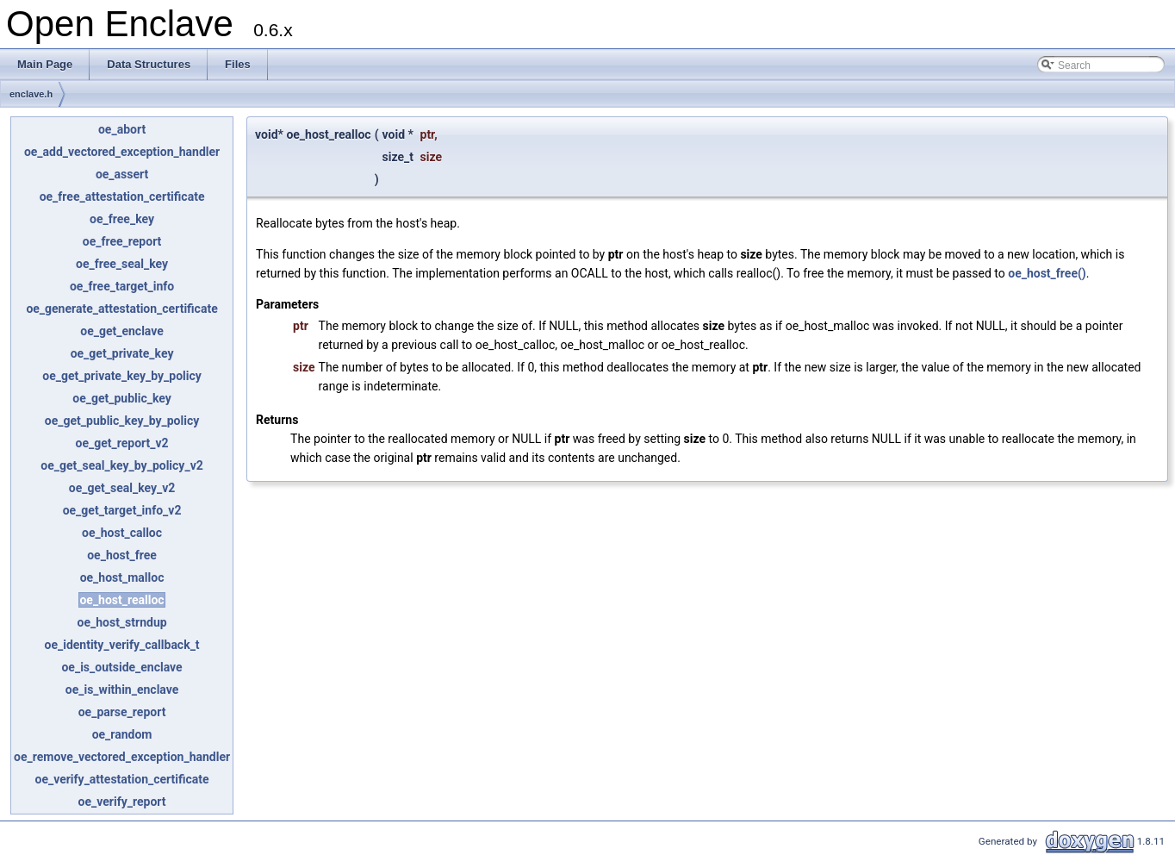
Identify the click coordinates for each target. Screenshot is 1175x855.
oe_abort (122, 129)
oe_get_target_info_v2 (122, 510)
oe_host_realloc (121, 600)
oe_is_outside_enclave (121, 667)
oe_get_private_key (122, 353)
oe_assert (122, 174)
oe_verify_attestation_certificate (121, 779)
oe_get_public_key (121, 398)
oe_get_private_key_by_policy (122, 376)
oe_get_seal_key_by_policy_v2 (121, 465)
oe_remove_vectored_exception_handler (122, 757)
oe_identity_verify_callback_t (121, 645)
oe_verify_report (122, 801)
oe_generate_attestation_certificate (121, 308)
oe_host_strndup (122, 622)
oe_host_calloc (122, 533)
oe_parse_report (122, 712)
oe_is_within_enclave (122, 689)
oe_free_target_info (122, 286)
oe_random (122, 734)
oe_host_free (122, 555)
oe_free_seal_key (122, 264)
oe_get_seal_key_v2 (122, 488)
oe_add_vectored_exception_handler (122, 152)
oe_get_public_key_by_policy (122, 421)
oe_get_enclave (122, 331)
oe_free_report (122, 241)
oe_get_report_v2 (121, 443)
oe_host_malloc (122, 577)
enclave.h (31, 94)
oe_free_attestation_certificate (122, 196)
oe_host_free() (1047, 273)
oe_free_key (122, 219)
